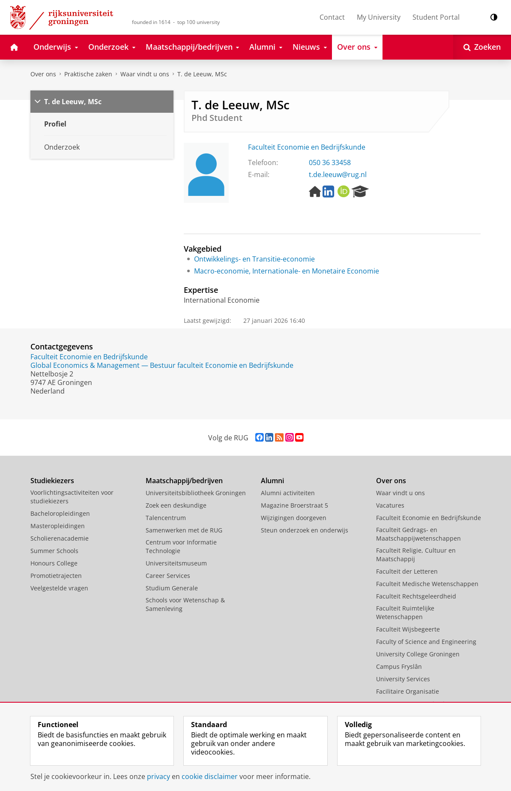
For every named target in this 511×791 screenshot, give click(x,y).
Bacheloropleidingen (60, 513)
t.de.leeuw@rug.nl (338, 174)
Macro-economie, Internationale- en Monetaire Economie (286, 271)
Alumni (272, 480)
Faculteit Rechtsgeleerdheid (416, 596)
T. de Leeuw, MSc (202, 74)
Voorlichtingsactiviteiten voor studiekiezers (72, 496)
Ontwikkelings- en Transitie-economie (254, 259)
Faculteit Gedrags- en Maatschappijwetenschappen (418, 534)
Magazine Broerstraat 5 (294, 505)
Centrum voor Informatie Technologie (181, 546)
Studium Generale (172, 588)
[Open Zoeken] (482, 47)
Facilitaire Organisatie (407, 691)
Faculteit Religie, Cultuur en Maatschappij (416, 554)
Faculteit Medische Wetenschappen (427, 584)
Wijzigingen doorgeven (293, 518)
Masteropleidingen (57, 526)
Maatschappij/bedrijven (184, 480)
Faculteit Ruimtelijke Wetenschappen (405, 612)
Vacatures (390, 505)
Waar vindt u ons (144, 74)
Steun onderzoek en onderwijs (304, 530)
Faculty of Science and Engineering (426, 642)
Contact (332, 17)
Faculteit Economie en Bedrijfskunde (306, 147)
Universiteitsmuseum (176, 563)
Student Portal (436, 17)
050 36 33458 (330, 162)
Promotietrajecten (56, 575)
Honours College (54, 563)
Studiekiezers (52, 480)
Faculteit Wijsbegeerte (408, 629)
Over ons (43, 74)
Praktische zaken (88, 74)
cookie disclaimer (210, 776)
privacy (158, 776)
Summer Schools (54, 551)
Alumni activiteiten (288, 493)
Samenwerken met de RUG (184, 530)
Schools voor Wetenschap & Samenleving (185, 604)
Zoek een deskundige (176, 505)
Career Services (168, 575)
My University (378, 17)
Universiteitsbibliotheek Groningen (196, 493)
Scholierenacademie (59, 538)
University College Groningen (418, 654)
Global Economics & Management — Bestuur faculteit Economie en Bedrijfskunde (161, 365)
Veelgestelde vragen (59, 588)
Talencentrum (166, 518)
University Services (403, 679)
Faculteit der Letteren (407, 571)
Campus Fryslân (399, 666)
